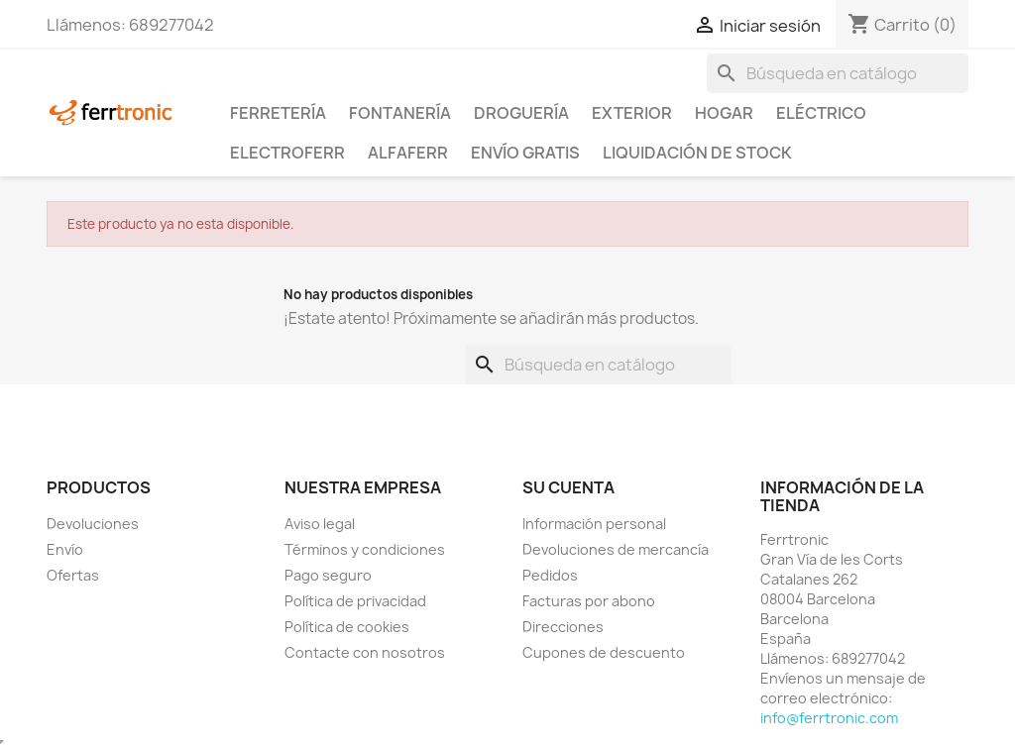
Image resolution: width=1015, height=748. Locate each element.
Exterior (632, 113)
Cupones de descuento (603, 652)
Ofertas (73, 575)
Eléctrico (821, 113)
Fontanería (400, 113)
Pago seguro (328, 575)
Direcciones (563, 626)
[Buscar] (837, 73)
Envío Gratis (525, 152)
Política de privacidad (355, 600)
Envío (65, 549)
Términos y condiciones (364, 549)
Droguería (521, 113)
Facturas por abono (588, 600)
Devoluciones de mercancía (615, 549)
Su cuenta (568, 487)
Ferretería (278, 113)
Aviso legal (319, 523)
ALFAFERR (408, 152)
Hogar (724, 113)
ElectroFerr (287, 152)
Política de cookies (346, 626)
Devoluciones (93, 523)
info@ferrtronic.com (829, 717)
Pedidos (550, 575)
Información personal (594, 523)
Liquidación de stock (697, 152)
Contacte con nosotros (364, 652)
